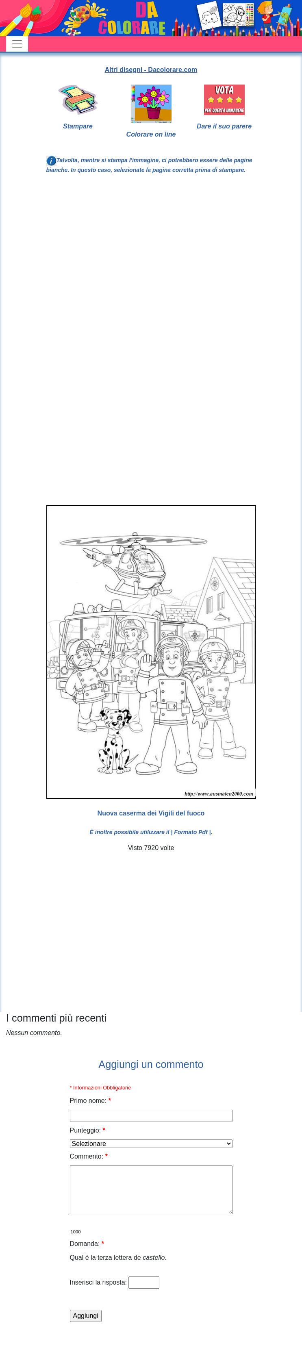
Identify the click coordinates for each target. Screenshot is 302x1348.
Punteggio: (87, 1130)
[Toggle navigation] (17, 44)
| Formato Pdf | (191, 832)
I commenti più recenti (56, 1018)
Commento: (89, 1156)
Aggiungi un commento (150, 1064)
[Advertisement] (76, 267)
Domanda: (87, 1243)
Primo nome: (90, 1100)
